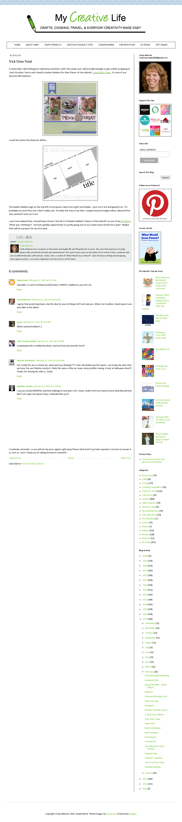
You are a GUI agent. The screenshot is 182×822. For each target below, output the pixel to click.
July (147, 647)
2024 (145, 566)
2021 (145, 580)
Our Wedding (148, 519)
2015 (145, 609)
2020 (145, 585)
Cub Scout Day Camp (154, 762)
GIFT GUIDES (161, 45)
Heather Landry (24, 386)
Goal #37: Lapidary (153, 758)
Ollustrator (111, 814)
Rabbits (145, 530)
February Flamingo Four (156, 696)
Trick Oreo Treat (152, 719)
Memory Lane (148, 507)
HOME (17, 45)
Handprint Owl (151, 680)
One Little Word (149, 515)
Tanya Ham (22, 280)
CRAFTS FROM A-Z (53, 45)
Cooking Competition (152, 487)
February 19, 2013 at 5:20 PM (47, 386)
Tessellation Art (163, 349)
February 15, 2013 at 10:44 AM (46, 300)
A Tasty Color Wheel (154, 715)
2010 (145, 789)
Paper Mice (150, 723)
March (148, 667)
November (150, 628)
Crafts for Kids (149, 491)
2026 (145, 556)
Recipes (145, 534)
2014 (145, 614)
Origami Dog (151, 753)
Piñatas (145, 526)
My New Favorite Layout (156, 710)
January (149, 773)
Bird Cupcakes (151, 733)
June (147, 652)
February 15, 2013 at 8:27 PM (50, 341)
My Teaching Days (150, 511)
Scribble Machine (153, 767)
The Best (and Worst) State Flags (162, 318)
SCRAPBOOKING (106, 45)
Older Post (126, 458)
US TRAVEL (145, 45)
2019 (145, 590)
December (150, 623)
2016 (145, 604)
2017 (145, 600)
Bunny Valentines (153, 728)
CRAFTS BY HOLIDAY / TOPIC (80, 45)
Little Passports (149, 503)
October (149, 633)
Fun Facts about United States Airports (163, 403)
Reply (19, 289)
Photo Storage (152, 701)
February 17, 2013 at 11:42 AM (50, 360)
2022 (145, 575)
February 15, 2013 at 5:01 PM (37, 322)
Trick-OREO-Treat (102, 72)
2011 (145, 784)
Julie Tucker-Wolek (26, 341)
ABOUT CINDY (32, 45)
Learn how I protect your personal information (153, 460)
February (149, 672)
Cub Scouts (147, 495)
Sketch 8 (149, 692)
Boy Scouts (147, 475)
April (147, 662)
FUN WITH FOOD (127, 45)
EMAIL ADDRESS (148, 150)
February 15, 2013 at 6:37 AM (42, 280)
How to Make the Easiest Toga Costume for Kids (162, 438)
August (148, 643)
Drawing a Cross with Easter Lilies (161, 335)
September (150, 638)
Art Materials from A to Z (162, 367)
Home (71, 458)
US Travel (146, 542)
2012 (145, 779)
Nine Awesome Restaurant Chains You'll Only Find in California (163, 283)
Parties (145, 522)
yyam (20, 322)
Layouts (20, 242)
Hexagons (149, 705)
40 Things (126, 221)
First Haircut (150, 741)
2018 (145, 595)
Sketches (29, 242)
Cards (145, 483)
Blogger (132, 814)
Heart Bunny (150, 737)
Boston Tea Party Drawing (162, 384)
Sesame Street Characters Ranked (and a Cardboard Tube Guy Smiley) (155, 302)
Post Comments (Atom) (33, 464)
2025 (145, 561)
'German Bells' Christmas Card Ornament (163, 420)
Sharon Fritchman (26, 360)
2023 (145, 570)
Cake (144, 479)
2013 (145, 619)
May (147, 657)
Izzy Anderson (24, 300)
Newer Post (15, 458)
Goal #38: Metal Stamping (157, 675)
